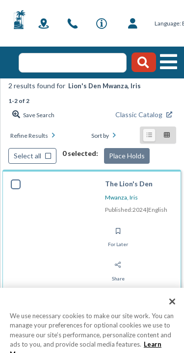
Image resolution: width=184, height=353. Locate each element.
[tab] (51, 301)
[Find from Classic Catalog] (145, 115)
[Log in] (132, 23)
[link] (74, 23)
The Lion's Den (129, 183)
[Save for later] (118, 234)
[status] (92, 93)
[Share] (118, 269)
